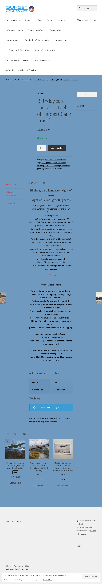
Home (10, 80)
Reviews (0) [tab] (10, 203)
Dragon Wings (56, 30)
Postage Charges (13, 40)
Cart (40, 20)
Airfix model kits (12, 30)
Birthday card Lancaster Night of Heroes (53, 165)
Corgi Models (11, 20)
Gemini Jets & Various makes (37, 40)
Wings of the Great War (45, 50)
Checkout (50, 20)
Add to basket (57, 148)
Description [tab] (10, 184)
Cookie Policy (47, 580)
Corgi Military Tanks (36, 30)
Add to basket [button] (15, 483)
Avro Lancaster (59, 162)
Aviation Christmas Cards (24, 80)
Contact (63, 20)
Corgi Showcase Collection (17, 60)
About (27, 20)
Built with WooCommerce (16, 569)
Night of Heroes (56, 168)
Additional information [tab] (10, 194)
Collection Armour (41, 60)
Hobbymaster (61, 40)
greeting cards (43, 168)
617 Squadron (47, 162)
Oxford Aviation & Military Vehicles (20, 70)
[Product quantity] (41, 148)
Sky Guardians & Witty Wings (17, 50)
